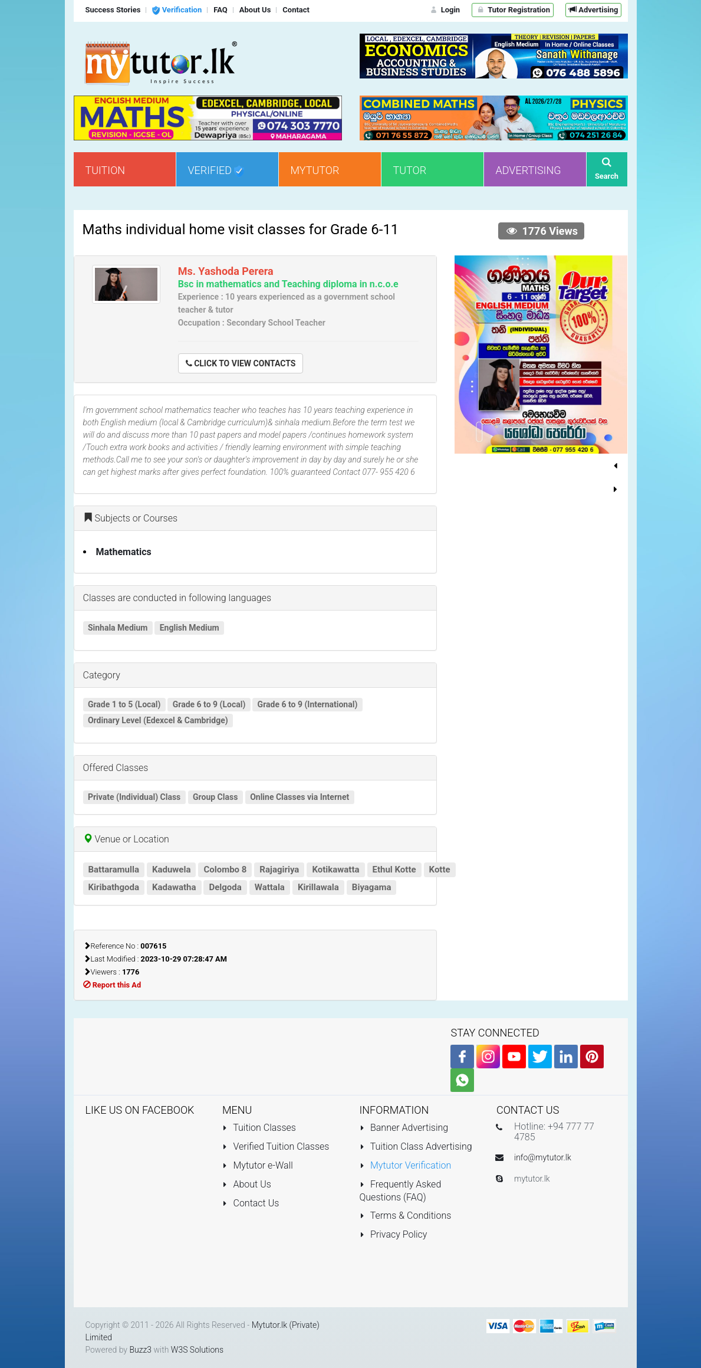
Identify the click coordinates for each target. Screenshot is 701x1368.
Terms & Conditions (406, 1215)
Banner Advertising (404, 1127)
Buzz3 (140, 1349)
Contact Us (250, 1203)
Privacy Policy (393, 1234)
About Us (246, 1184)
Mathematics (124, 551)
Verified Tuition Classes (275, 1146)
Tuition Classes (259, 1127)
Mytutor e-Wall (257, 1165)
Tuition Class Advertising (416, 1146)
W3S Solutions (197, 1349)
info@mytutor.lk (542, 1157)
